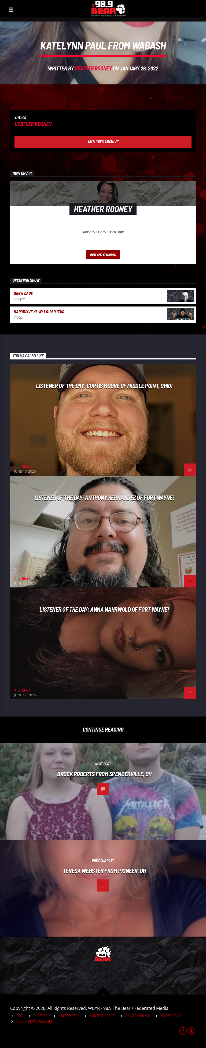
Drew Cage (23, 293)
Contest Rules (102, 1016)
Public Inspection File (34, 1021)
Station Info (68, 1016)
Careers (40, 1016)
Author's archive (103, 141)
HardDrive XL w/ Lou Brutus (39, 311)
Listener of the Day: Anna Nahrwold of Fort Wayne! (104, 609)
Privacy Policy (137, 1016)
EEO (19, 1016)
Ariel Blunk (22, 466)
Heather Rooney (93, 68)
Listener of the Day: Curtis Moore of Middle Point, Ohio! (104, 385)
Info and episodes (103, 254)
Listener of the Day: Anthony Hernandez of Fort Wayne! (104, 497)
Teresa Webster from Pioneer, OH (104, 870)
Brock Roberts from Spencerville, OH (104, 773)
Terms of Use (171, 1016)
